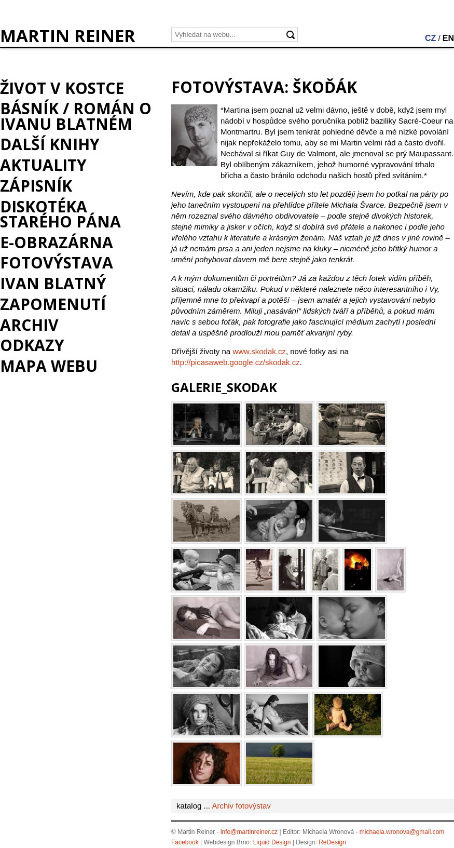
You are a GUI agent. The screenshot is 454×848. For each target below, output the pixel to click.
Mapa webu (49, 365)
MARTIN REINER (67, 36)
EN (448, 38)
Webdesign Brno (227, 842)
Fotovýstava (56, 262)
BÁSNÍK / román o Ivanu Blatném (76, 116)
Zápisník (36, 185)
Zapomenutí (53, 304)
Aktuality (43, 165)
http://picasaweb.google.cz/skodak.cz (235, 362)
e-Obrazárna (56, 242)
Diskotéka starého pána (60, 214)
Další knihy (50, 144)
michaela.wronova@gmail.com (402, 832)
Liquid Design (272, 842)
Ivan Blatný (53, 283)
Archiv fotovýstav (241, 805)
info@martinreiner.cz (249, 832)
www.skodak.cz (259, 351)
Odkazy (32, 345)
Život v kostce (62, 88)
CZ (430, 38)
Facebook (185, 842)
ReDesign (332, 842)
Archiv (29, 324)
